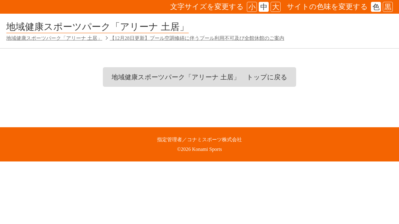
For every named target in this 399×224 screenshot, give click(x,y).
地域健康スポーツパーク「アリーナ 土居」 (97, 26)
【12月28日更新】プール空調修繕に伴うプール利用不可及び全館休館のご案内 (197, 38)
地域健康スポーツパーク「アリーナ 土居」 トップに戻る (199, 77)
